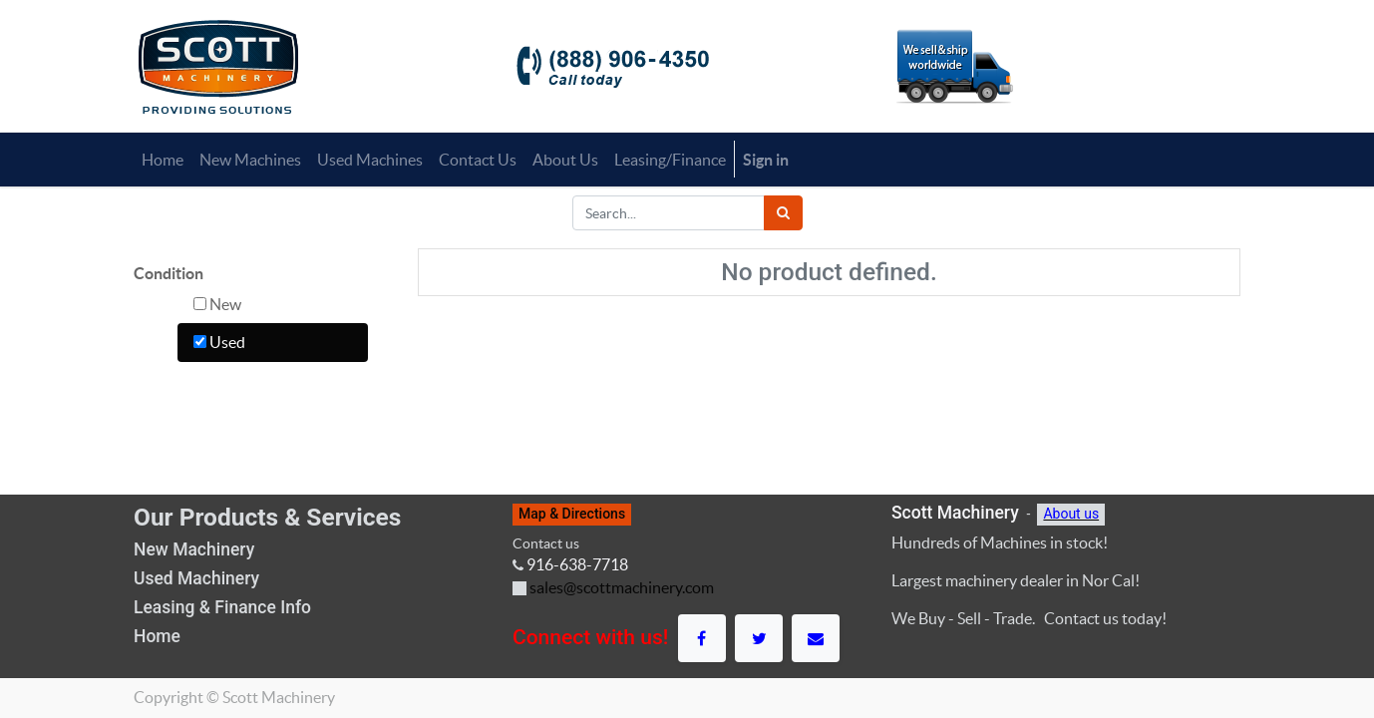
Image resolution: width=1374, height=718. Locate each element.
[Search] (783, 212)
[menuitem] (162, 160)
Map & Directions (571, 514)
